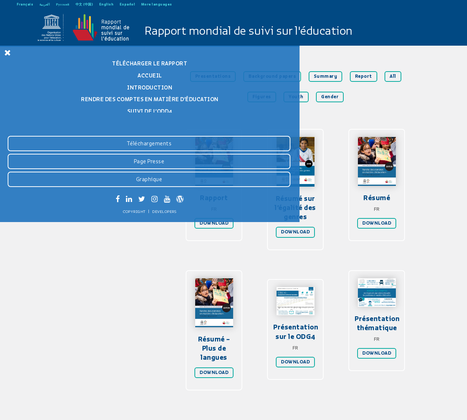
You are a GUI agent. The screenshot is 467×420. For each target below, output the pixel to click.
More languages (156, 4)
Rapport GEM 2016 (54, 184)
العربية (44, 4)
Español (127, 4)
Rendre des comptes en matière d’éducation (54, 102)
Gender (330, 96)
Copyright (39, 411)
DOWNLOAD (214, 223)
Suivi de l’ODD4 (54, 118)
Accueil (55, 76)
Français (25, 4)
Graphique (54, 379)
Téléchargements (54, 343)
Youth (296, 96)
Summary (325, 76)
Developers (69, 411)
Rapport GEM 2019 (54, 172)
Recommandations (55, 130)
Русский (63, 4)
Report (363, 76)
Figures (261, 96)
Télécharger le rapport (54, 63)
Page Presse (54, 361)
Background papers (272, 76)
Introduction (54, 88)
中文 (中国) (84, 4)
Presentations (213, 76)
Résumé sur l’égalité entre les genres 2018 (55, 156)
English (106, 4)
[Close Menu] (7, 52)
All (393, 76)
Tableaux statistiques (55, 142)
